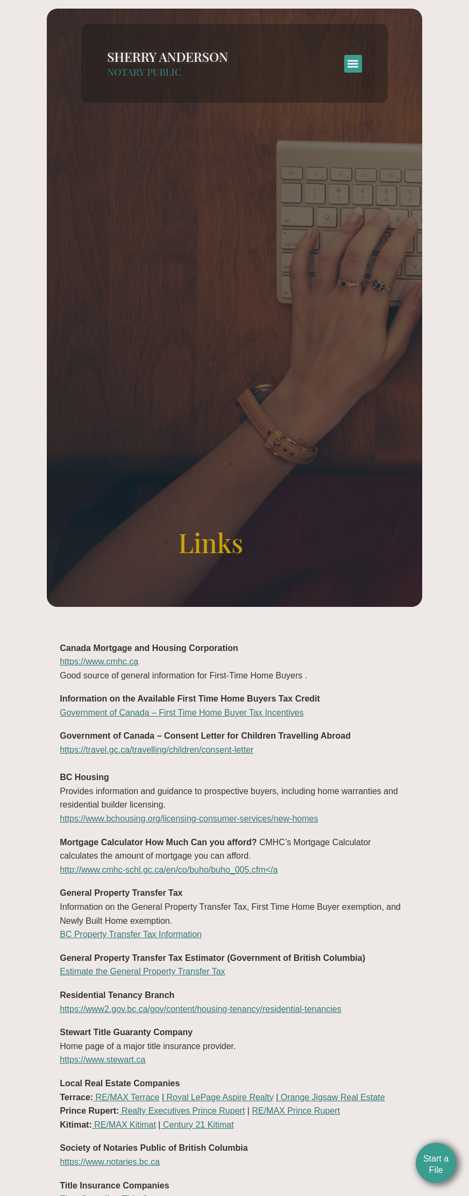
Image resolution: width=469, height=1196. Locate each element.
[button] (353, 57)
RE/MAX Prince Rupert (296, 1110)
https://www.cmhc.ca (99, 661)
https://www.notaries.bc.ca (110, 1161)
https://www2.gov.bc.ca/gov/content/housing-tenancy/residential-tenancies (201, 1009)
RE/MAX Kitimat (124, 1124)
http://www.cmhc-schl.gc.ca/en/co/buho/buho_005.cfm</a (169, 869)
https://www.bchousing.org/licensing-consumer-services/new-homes (189, 818)
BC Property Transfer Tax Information (131, 934)
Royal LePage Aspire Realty (219, 1097)
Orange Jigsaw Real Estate (331, 1097)
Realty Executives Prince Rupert (182, 1110)
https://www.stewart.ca (102, 1059)
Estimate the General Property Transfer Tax (142, 971)
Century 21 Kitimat (197, 1124)
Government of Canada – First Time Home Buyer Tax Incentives (181, 712)
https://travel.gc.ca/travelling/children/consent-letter (156, 749)
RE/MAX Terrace (126, 1097)
